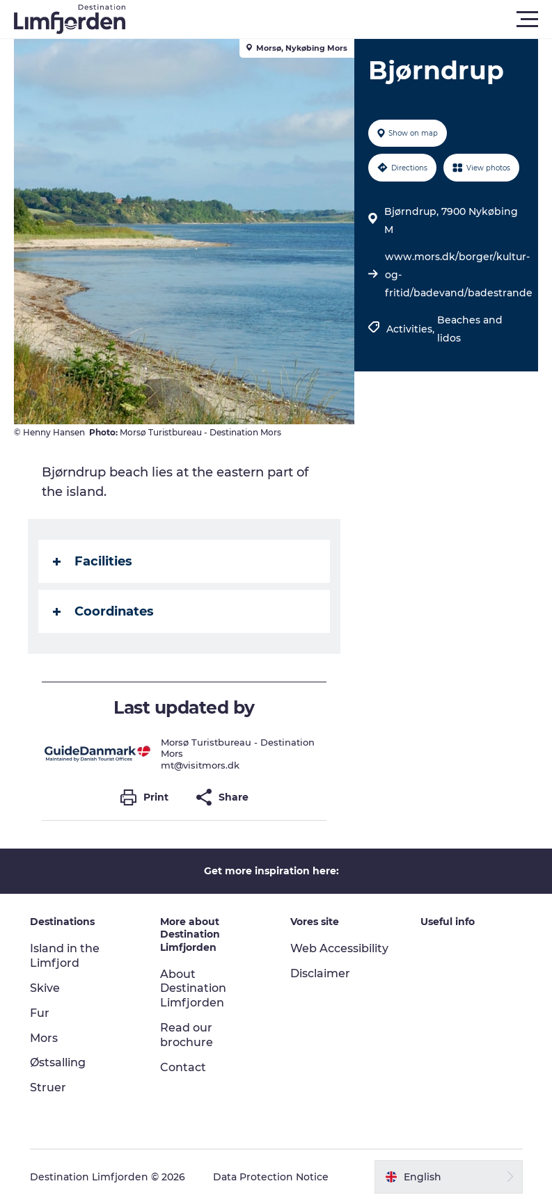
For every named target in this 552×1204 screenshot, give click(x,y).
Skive (45, 988)
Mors (44, 1038)
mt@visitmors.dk (200, 765)
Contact (183, 1067)
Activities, (411, 329)
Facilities (92, 561)
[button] (338, 19)
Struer (48, 1087)
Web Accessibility (339, 948)
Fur (39, 1013)
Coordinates (103, 611)
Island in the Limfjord (65, 956)
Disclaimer (320, 973)
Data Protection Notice (271, 1177)
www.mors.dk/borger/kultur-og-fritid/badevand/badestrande (459, 274)
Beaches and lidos (470, 329)
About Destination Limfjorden (193, 989)
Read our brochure (186, 1035)
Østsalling (58, 1062)
